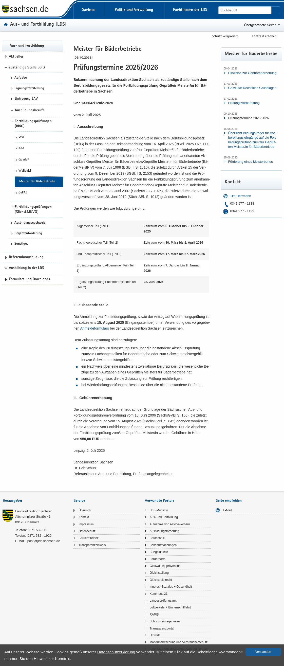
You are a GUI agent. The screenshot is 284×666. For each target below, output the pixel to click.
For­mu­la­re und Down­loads (29, 279)
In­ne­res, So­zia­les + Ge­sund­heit (171, 586)
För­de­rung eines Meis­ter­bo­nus (250, 162)
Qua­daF (23, 159)
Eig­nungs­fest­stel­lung (29, 88)
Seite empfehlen (229, 501)
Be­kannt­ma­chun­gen (163, 545)
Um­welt (155, 635)
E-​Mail (227, 510)
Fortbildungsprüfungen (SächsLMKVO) (33, 209)
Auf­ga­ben (21, 78)
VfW (21, 137)
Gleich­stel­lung (159, 572)
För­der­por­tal (158, 559)
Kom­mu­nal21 (159, 594)
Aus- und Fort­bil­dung (27, 46)
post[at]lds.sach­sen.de (43, 541)
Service (79, 501)
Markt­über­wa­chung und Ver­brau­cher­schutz (179, 642)
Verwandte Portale (159, 501)
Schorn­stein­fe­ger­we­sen (165, 621)
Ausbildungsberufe (30, 110)
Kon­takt (84, 517)
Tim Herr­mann (240, 196)
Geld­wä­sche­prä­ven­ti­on (165, 566)
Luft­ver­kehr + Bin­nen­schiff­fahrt (170, 607)
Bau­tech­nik (157, 538)
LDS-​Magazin (159, 510)
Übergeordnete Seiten (260, 25)
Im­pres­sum (86, 524)
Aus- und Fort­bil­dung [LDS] (38, 24)
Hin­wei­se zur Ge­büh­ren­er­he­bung (252, 73)
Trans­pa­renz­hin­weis (92, 545)
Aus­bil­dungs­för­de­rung (164, 531)
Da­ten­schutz (87, 531)
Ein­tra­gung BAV (26, 99)
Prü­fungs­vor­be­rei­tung (243, 103)
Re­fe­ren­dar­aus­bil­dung (26, 257)
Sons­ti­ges (21, 244)
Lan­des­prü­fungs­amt (163, 600)
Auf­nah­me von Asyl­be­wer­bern (170, 524)
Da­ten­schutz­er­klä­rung (116, 652)
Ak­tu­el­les (16, 57)
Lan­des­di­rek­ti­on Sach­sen (33, 511)
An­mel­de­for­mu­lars (94, 328)
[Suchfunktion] (245, 10)
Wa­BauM (24, 171)
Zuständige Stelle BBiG (27, 68)
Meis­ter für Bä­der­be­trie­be (37, 181)
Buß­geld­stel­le (159, 552)
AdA (21, 148)
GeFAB (22, 192)
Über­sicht (85, 510)
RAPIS (154, 614)
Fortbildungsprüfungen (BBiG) (33, 124)
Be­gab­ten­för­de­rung (28, 233)
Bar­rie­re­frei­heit (89, 538)
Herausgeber (12, 501)
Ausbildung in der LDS (26, 268)
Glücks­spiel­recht (161, 580)
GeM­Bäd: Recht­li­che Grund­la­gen (252, 88)
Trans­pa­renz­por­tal (162, 628)
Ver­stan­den (263, 652)
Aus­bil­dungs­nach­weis (29, 223)
